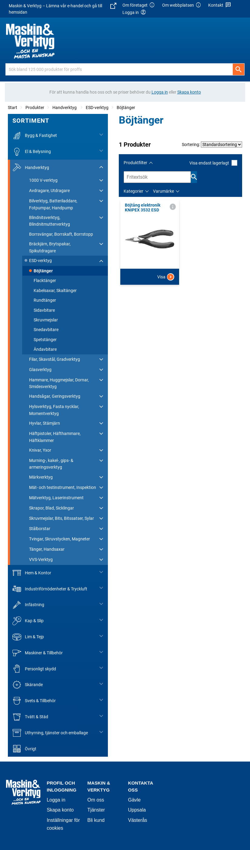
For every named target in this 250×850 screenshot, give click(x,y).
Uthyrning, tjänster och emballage (50, 733)
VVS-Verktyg (41, 559)
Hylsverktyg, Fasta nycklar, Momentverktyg (54, 410)
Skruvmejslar (46, 319)
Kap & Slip (28, 620)
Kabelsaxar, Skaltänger (55, 290)
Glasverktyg (40, 369)
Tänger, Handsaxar (47, 549)
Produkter (34, 107)
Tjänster (96, 809)
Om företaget (138, 5)
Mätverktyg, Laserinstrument (56, 497)
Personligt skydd (34, 668)
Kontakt (219, 5)
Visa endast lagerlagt (213, 163)
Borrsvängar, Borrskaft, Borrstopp (61, 234)
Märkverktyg (41, 477)
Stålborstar (39, 528)
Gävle (134, 799)
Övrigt (24, 748)
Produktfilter (135, 163)
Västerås (137, 820)
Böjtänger (126, 107)
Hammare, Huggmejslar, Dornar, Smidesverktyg (59, 383)
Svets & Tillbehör (34, 700)
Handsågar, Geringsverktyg (54, 396)
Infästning (28, 604)
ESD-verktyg (97, 107)
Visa (165, 277)
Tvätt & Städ (30, 716)
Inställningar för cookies (63, 824)
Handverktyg (65, 107)
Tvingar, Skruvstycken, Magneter (59, 538)
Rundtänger (45, 300)
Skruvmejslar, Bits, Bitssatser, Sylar (61, 518)
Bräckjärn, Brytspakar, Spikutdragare (50, 247)
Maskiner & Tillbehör (37, 653)
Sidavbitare (44, 310)
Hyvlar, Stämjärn (44, 423)
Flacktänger (45, 280)
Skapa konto (60, 809)
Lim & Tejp (28, 637)
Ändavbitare (45, 349)
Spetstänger (45, 339)
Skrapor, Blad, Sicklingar (51, 508)
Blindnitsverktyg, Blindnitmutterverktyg (49, 221)
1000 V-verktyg (43, 180)
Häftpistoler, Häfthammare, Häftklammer (55, 437)
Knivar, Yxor (40, 450)
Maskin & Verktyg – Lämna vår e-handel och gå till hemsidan (62, 9)
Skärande (27, 684)
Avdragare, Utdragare (49, 190)
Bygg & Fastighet (34, 135)
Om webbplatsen (182, 5)
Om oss (95, 799)
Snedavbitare (46, 329)
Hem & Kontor (31, 573)
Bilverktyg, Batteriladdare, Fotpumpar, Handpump (53, 204)
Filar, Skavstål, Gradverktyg (54, 359)
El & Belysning (31, 151)
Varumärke (163, 191)
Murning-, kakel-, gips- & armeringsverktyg (51, 464)
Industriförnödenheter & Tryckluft (49, 588)
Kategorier (133, 191)
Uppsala (137, 809)
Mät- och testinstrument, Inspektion (62, 487)
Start (12, 107)
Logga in (56, 799)
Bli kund (96, 820)
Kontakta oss (140, 786)
